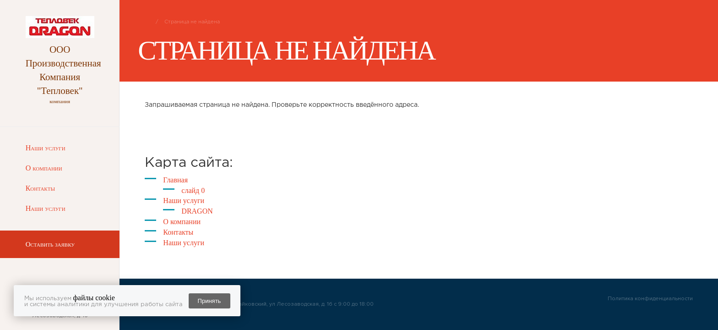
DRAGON (196, 211)
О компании (44, 168)
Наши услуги (45, 148)
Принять (209, 300)
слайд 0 (193, 190)
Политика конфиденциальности (650, 298)
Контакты (40, 188)
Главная (175, 180)
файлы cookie (94, 298)
